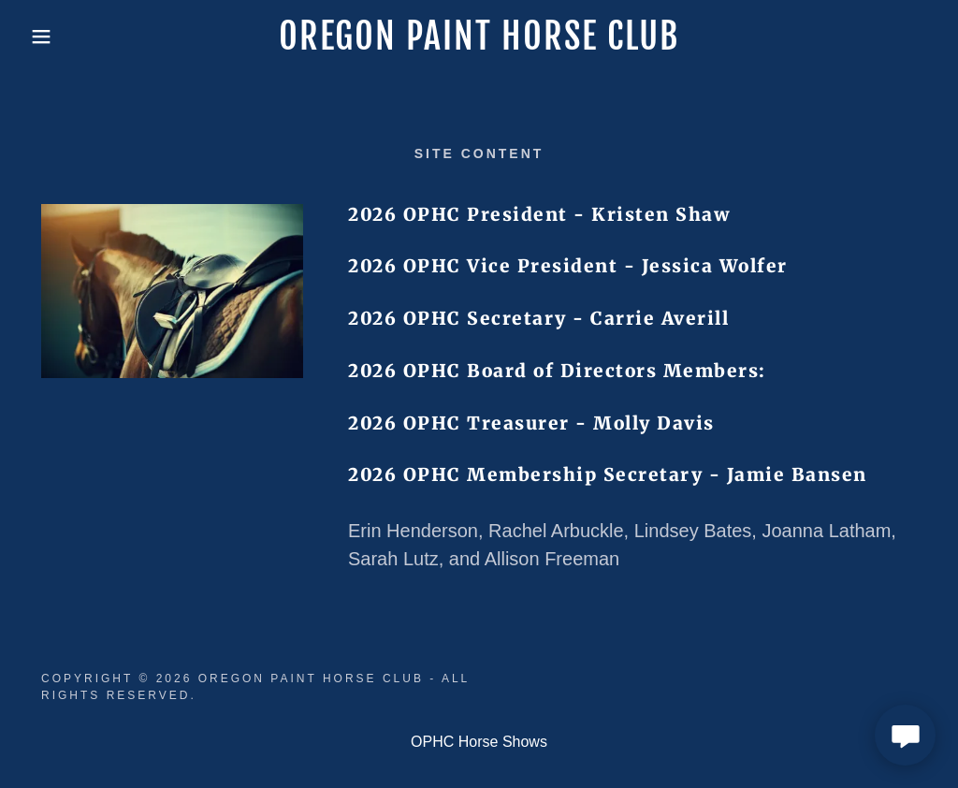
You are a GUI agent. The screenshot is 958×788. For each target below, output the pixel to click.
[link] (478, 44)
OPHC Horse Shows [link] (479, 742)
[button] (47, 36)
